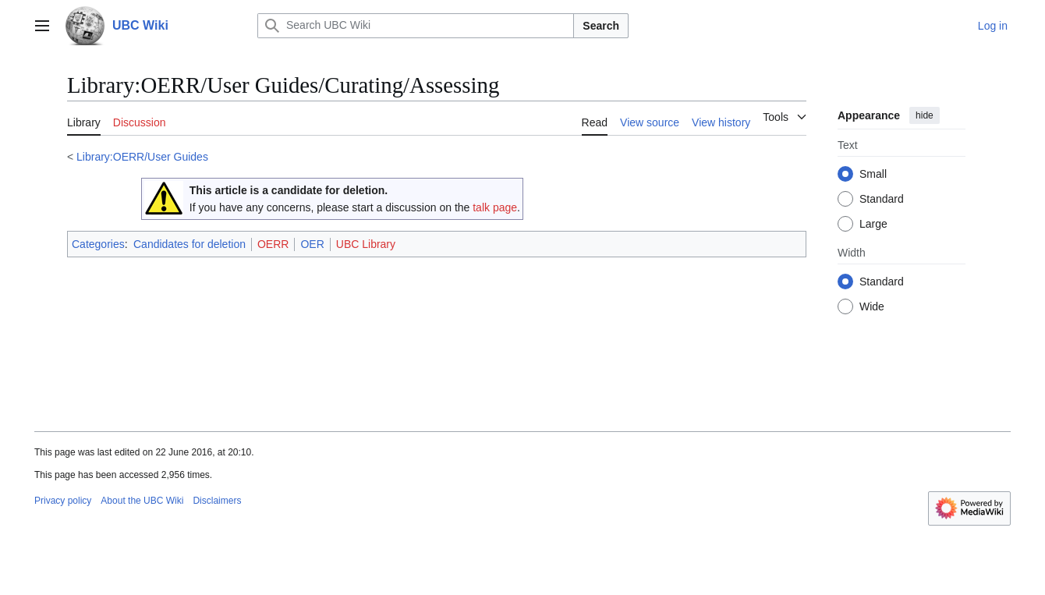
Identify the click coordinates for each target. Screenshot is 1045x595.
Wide (871, 306)
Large (873, 224)
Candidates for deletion (189, 244)
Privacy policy (62, 500)
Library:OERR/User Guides (142, 157)
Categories (98, 244)
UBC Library (365, 244)
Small (873, 174)
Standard (881, 199)
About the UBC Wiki (142, 500)
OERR (273, 244)
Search (601, 25)
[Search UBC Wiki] (415, 25)
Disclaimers (217, 500)
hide (924, 115)
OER (312, 244)
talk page (495, 207)
